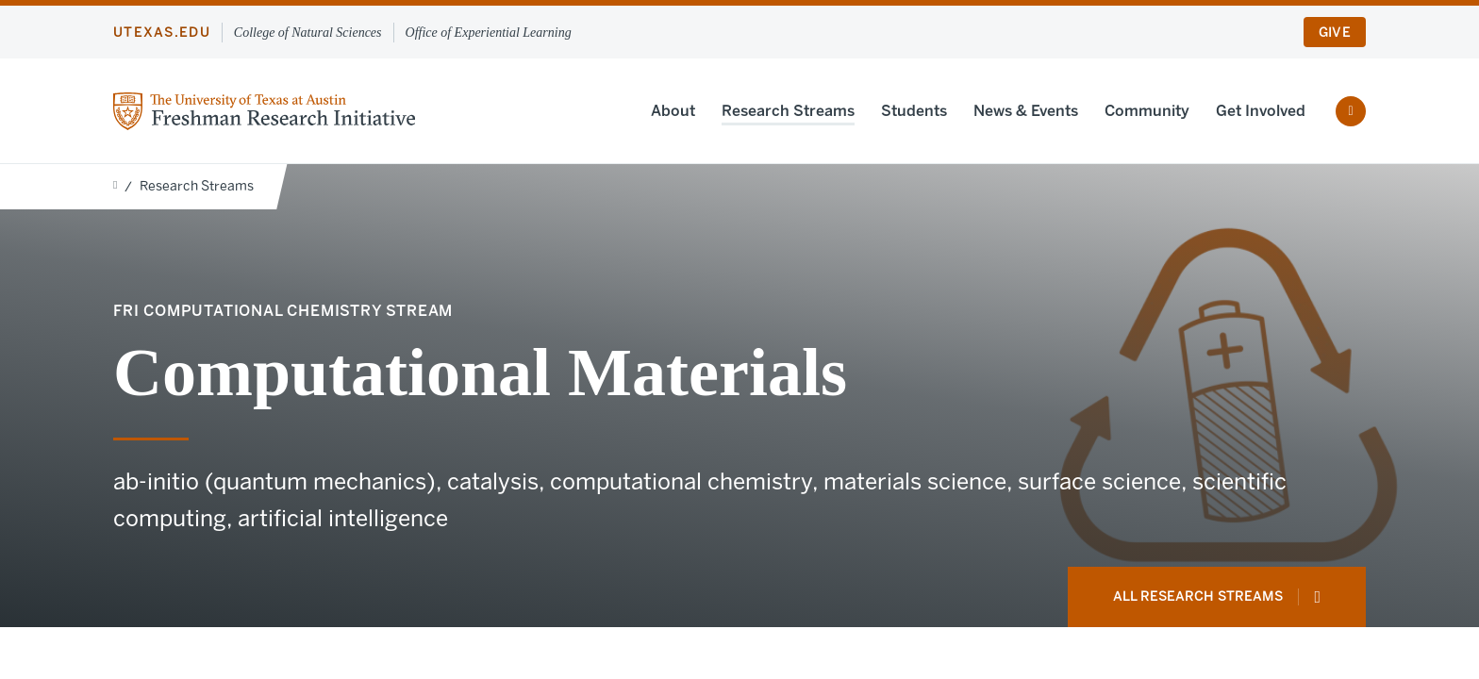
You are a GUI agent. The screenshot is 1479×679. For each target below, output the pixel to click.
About (673, 111)
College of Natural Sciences (308, 32)
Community (1147, 111)
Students (914, 111)
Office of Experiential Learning (489, 32)
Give (1335, 33)
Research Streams (788, 111)
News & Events (1025, 111)
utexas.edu (161, 33)
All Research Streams (1217, 596)
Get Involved (1260, 111)
